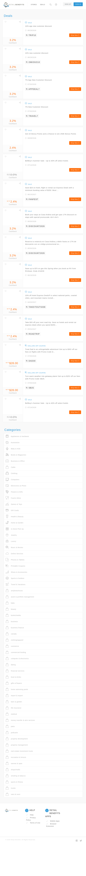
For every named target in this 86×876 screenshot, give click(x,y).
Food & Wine (13, 498)
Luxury (11, 541)
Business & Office (15, 461)
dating (11, 664)
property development (17, 738)
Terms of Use (33, 823)
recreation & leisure (16, 757)
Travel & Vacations (15, 584)
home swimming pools (17, 689)
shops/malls (13, 769)
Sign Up (68, 4)
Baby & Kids (13, 448)
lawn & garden (14, 701)
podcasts (12, 732)
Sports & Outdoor (15, 578)
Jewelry (11, 535)
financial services (15, 671)
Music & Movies (14, 547)
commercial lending (16, 652)
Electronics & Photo (16, 485)
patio (10, 726)
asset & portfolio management (20, 597)
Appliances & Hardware (17, 436)
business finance (15, 627)
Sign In (78, 4)
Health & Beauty (15, 516)
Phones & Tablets (15, 559)
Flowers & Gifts (14, 492)
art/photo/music (14, 590)
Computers (12, 479)
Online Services (14, 553)
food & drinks (13, 677)
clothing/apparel (14, 640)
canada (11, 634)
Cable (10, 467)
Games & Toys (14, 504)
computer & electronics (17, 658)
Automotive (12, 442)
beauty (11, 609)
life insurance (13, 708)
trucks (11, 788)
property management (17, 745)
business (12, 621)
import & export (14, 695)
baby (10, 603)
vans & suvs (13, 794)
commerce (12, 646)
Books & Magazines (16, 455)
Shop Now (75, 35)
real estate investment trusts (19, 751)
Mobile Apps (53, 821)
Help (30, 815)
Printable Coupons (15, 566)
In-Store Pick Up (15, 529)
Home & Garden (14, 522)
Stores (34, 4)
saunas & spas (14, 763)
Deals (42, 4)
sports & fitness (14, 782)
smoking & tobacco (16, 775)
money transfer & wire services (20, 720)
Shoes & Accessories (16, 572)
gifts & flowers (14, 683)
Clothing (11, 473)
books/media (13, 615)
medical (11, 714)
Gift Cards (12, 510)
